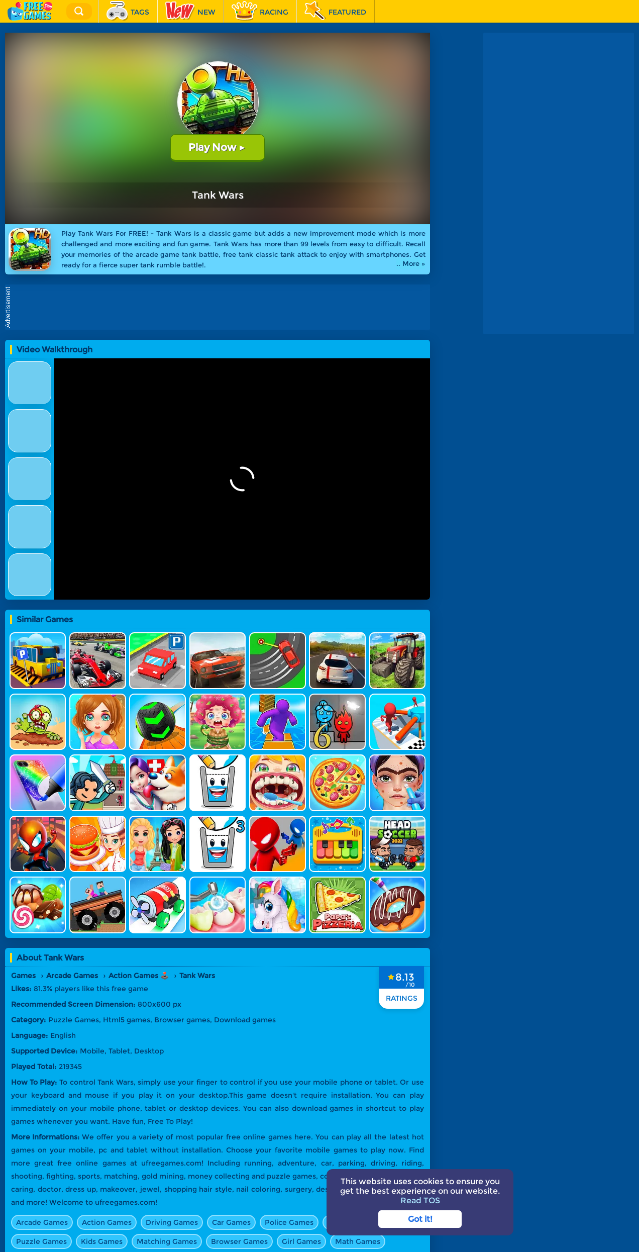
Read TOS (420, 1200)
